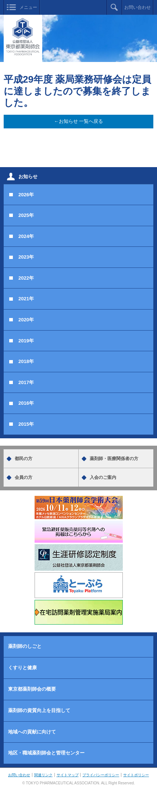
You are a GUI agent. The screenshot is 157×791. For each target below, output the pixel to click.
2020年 (26, 319)
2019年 (26, 340)
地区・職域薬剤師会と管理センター (46, 753)
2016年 (26, 403)
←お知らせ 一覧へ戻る (78, 121)
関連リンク (43, 775)
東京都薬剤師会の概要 (32, 689)
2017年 (26, 382)
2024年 (26, 236)
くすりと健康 (22, 667)
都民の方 (23, 458)
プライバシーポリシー (100, 775)
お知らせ (28, 176)
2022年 (26, 278)
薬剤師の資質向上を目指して (39, 710)
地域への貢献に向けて (32, 732)
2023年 (26, 257)
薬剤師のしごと (25, 646)
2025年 (26, 215)
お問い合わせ (137, 7)
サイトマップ (68, 775)
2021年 (26, 298)
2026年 (26, 194)
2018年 (26, 361)
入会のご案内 (103, 477)
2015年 (26, 424)
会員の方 (23, 477)
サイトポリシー (136, 775)
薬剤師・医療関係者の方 (114, 458)
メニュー (28, 7)
